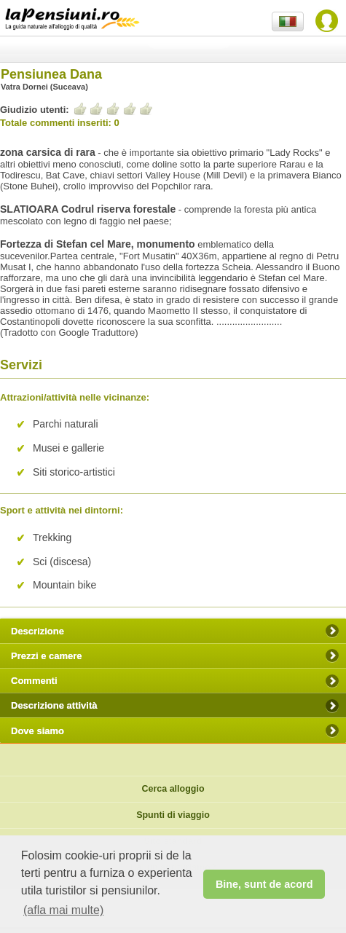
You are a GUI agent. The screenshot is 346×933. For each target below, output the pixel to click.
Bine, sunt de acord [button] (264, 884)
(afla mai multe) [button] (63, 910)
